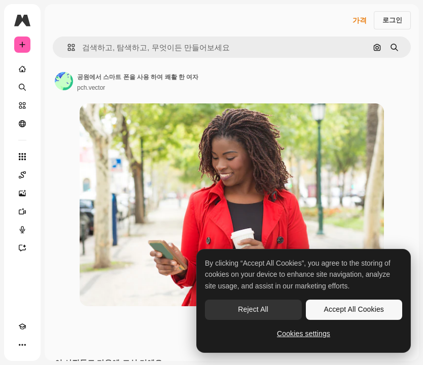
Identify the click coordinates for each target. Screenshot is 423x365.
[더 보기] (22, 345)
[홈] (22, 69)
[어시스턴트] (22, 248)
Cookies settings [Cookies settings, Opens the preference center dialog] (303, 334)
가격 (359, 20)
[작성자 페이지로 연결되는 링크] (64, 81)
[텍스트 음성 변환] (22, 230)
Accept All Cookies (354, 309)
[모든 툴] (22, 157)
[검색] (22, 87)
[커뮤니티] (22, 124)
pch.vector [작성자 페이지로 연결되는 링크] (91, 87)
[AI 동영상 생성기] (22, 211)
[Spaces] (22, 175)
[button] (67, 47)
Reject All (253, 309)
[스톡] (22, 105)
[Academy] (22, 326)
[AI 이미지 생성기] (22, 193)
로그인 (392, 20)
